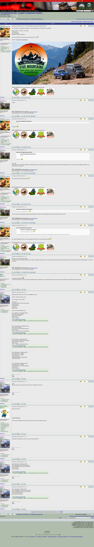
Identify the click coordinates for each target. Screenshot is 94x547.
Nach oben (2, 97)
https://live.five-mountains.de (22, 39)
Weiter (9, 16)
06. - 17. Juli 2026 (89, 8)
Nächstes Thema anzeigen (88, 21)
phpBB (16, 536)
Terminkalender (11, 10)
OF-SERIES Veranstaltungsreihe (37, 19)
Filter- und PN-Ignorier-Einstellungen (75, 536)
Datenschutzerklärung (52, 536)
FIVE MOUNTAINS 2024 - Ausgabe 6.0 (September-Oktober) (21, 13)
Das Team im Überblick (62, 536)
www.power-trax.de (33, 111)
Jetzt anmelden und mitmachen (31, 10)
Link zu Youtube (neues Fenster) (18, 319)
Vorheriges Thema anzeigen (76, 21)
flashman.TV (33, 536)
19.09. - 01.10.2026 (81, 8)
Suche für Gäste (19, 10)
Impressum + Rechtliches (42, 536)
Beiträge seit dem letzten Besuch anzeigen (85, 19)
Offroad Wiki (3, 10)
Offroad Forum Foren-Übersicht (23, 19)
